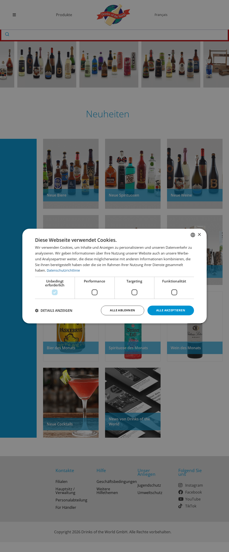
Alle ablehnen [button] (118, 310)
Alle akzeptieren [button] (169, 310)
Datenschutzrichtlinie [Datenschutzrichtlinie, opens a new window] (63, 270)
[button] (53, 310)
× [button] (199, 234)
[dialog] (114, 276)
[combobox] (193, 234)
